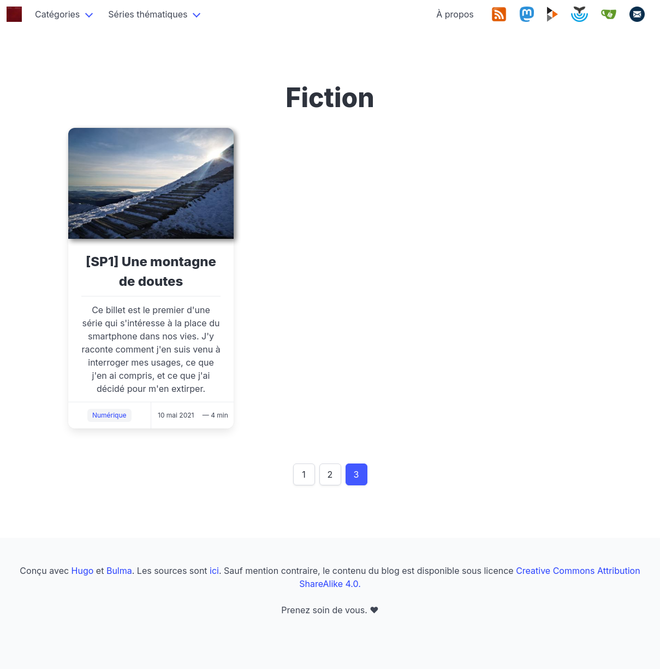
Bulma (119, 570)
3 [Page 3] (356, 474)
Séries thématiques (147, 14)
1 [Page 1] (304, 474)
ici (214, 570)
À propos (455, 14)
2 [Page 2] (330, 474)
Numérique (109, 415)
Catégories (57, 14)
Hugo (83, 570)
